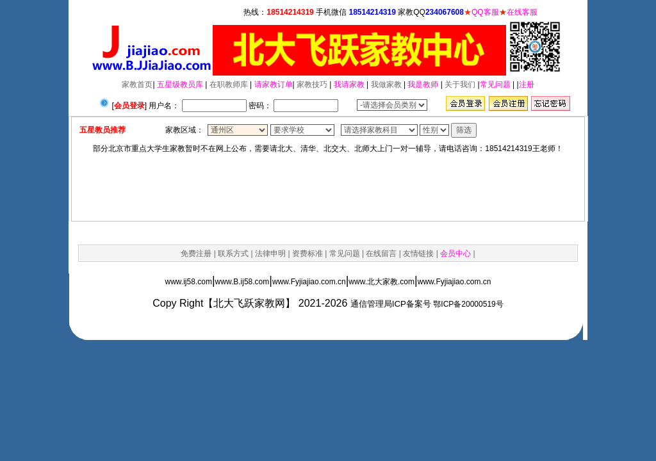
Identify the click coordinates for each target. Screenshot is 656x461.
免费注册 (196, 253)
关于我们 (460, 84)
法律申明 (270, 253)
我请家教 (349, 84)
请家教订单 (273, 84)
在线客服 (522, 12)
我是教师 (422, 84)
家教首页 (137, 84)
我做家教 (386, 84)
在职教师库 (228, 84)
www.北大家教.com (381, 281)
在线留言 (381, 253)
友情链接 (418, 253)
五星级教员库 (180, 84)
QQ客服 (485, 12)
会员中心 (455, 253)
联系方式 (233, 253)
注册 (526, 84)
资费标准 (307, 253)
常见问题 (495, 84)
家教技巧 (312, 84)
